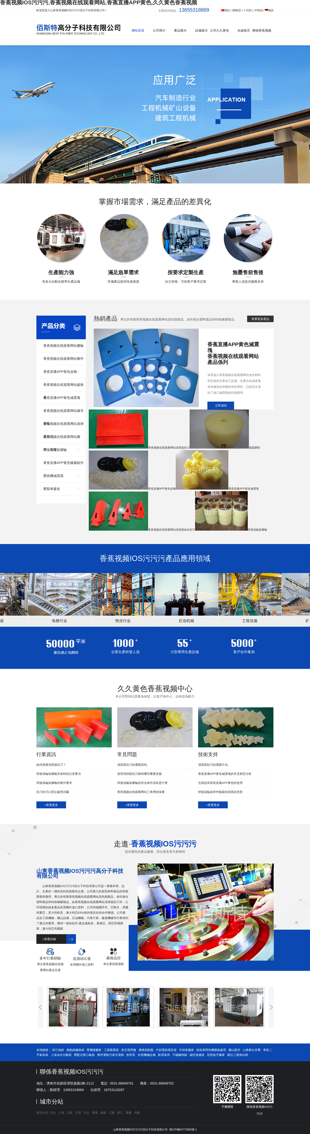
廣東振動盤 (146, 1050)
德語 (269, 10)
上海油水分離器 (61, 1054)
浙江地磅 (58, 1050)
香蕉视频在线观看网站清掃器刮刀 (63, 426)
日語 (247, 10)
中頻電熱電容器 (166, 1050)
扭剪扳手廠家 (216, 1054)
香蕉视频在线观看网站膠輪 (63, 346)
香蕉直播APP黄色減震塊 (61, 398)
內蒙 (137, 1112)
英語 (236, 10)
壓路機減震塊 (53, 476)
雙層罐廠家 (94, 1050)
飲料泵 (130, 1054)
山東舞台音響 (252, 1050)
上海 (61, 1112)
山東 (70, 1112)
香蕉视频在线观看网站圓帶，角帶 (61, 439)
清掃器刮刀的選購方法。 (214, 764)
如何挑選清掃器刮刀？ (51, 764)
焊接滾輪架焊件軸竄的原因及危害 (220, 792)
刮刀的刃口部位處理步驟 (52, 792)
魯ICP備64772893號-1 (183, 1129)
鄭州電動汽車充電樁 (110, 1054)
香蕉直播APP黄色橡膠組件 (63, 463)
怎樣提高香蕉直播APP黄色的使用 (220, 782)
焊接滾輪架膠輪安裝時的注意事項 (58, 773)
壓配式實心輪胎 (84, 1054)
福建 (103, 1112)
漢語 (225, 10)
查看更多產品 (260, 319)
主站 (52, 1112)
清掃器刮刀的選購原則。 (133, 764)
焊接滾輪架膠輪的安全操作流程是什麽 (142, 782)
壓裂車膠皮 (51, 489)
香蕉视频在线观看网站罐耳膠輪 (63, 413)
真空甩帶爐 (128, 1050)
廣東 (95, 1112)
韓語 (258, 10)
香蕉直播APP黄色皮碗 (60, 372)
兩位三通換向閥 (237, 1054)
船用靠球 (164, 1054)
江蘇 (112, 1112)
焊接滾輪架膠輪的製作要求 (54, 782)
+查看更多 (51, 805)
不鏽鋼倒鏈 (179, 1054)
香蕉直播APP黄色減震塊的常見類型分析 (224, 773)
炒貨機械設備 (147, 1054)
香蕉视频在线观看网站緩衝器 (63, 387)
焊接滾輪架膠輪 (55, 450)
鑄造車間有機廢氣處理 (211, 1050)
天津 (78, 1112)
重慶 (128, 1112)
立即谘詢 (221, 405)
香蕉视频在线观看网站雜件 (63, 359)
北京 (86, 1112)
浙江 (120, 1112)
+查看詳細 (49, 939)
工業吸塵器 (111, 1050)
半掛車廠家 (186, 1050)
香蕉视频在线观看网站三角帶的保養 (141, 792)
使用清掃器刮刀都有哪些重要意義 (139, 773)
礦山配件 (234, 1050)
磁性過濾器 (197, 1054)
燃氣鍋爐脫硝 (75, 1050)
